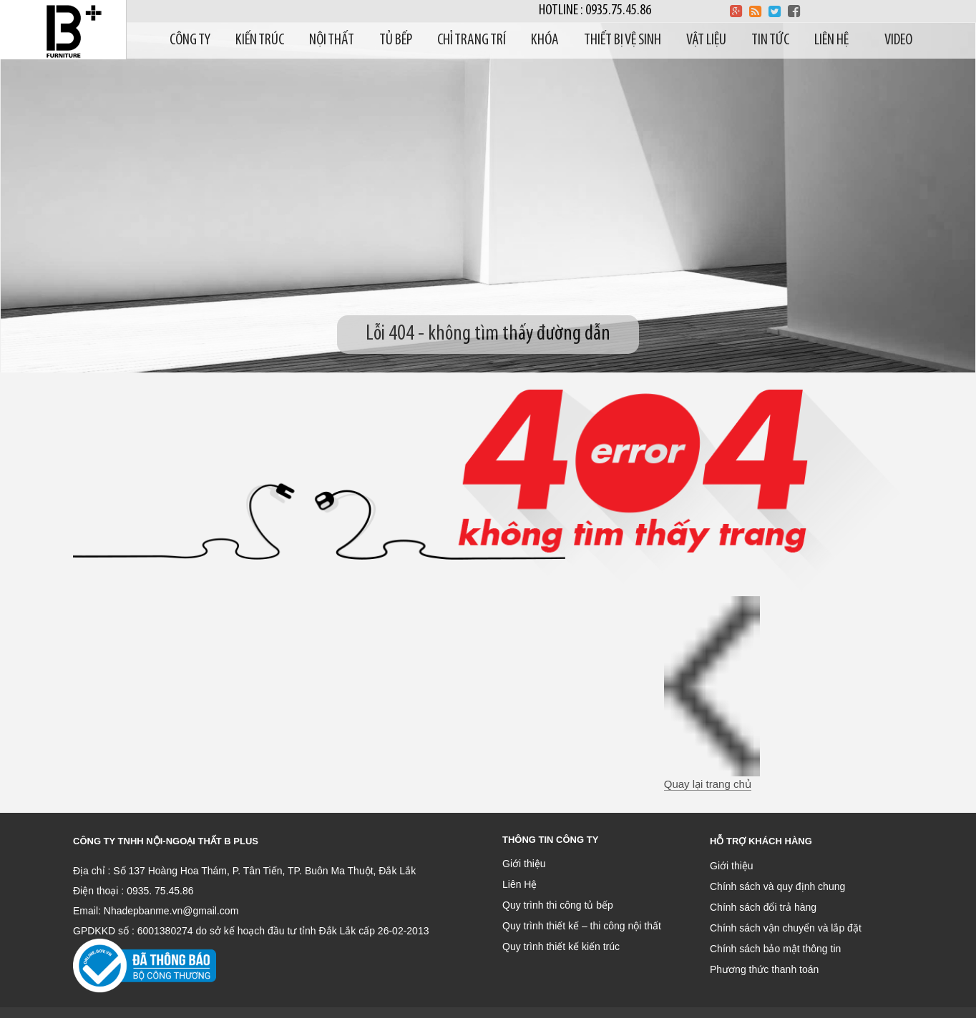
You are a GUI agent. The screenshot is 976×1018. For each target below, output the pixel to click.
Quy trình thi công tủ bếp (557, 905)
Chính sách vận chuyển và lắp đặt (786, 928)
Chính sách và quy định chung (777, 886)
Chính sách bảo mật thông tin (775, 948)
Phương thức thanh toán (764, 969)
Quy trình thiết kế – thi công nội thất (581, 925)
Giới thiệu (524, 863)
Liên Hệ (519, 884)
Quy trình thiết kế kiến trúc (561, 946)
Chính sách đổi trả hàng (763, 907)
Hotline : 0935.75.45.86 (595, 10)
